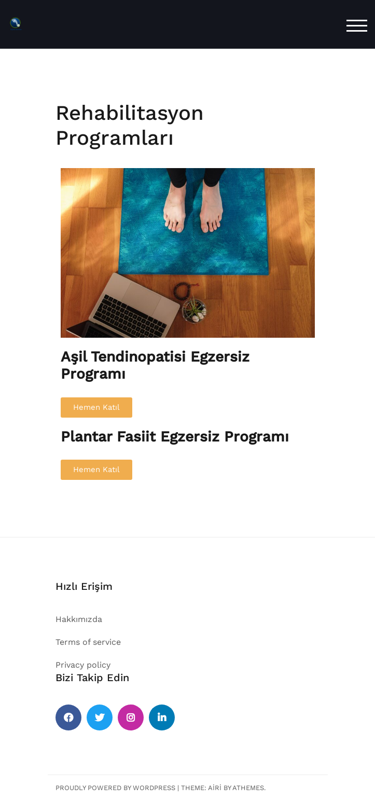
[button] (96, 407)
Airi (214, 788)
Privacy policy (82, 665)
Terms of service (88, 642)
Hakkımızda (78, 619)
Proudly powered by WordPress (115, 788)
